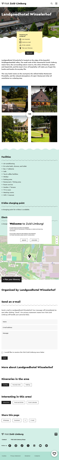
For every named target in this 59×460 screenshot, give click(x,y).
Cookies (4, 456)
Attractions (6, 402)
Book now (29, 53)
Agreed (24, 240)
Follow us (4, 445)
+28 (29, 114)
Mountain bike (17, 384)
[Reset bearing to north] (57, 243)
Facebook (17, 420)
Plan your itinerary (27, 48)
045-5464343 (26, 39)
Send (4, 358)
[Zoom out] (57, 240)
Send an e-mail (26, 42)
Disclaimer (27, 456)
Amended (34, 240)
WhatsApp (6, 420)
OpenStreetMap (49, 278)
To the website (26, 45)
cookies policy (31, 235)
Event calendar (32, 402)
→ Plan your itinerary (11, 279)
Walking (28, 384)
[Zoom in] (57, 237)
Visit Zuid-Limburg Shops (18, 439)
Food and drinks (18, 402)
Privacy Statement (15, 456)
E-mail (32, 420)
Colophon (37, 456)
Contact (4, 439)
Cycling (5, 384)
